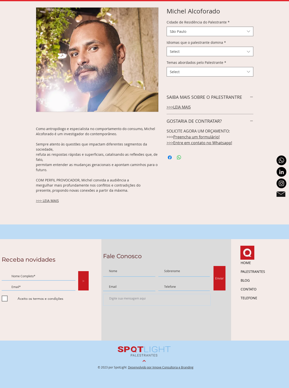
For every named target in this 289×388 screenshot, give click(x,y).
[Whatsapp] (281, 160)
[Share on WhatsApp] (179, 157)
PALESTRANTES (253, 271)
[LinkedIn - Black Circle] (281, 172)
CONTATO (249, 289)
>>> (170, 142)
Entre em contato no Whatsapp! (202, 142)
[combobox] (210, 31)
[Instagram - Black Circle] (281, 183)
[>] (83, 280)
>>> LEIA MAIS (47, 200)
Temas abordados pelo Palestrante (196, 62)
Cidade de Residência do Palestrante (198, 22)
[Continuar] (144, 361)
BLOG (245, 280)
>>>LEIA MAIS (179, 107)
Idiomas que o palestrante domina (196, 42)
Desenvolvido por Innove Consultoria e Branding (160, 367)
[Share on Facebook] (170, 157)
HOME (246, 262)
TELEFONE (249, 298)
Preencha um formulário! (196, 137)
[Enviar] (219, 278)
